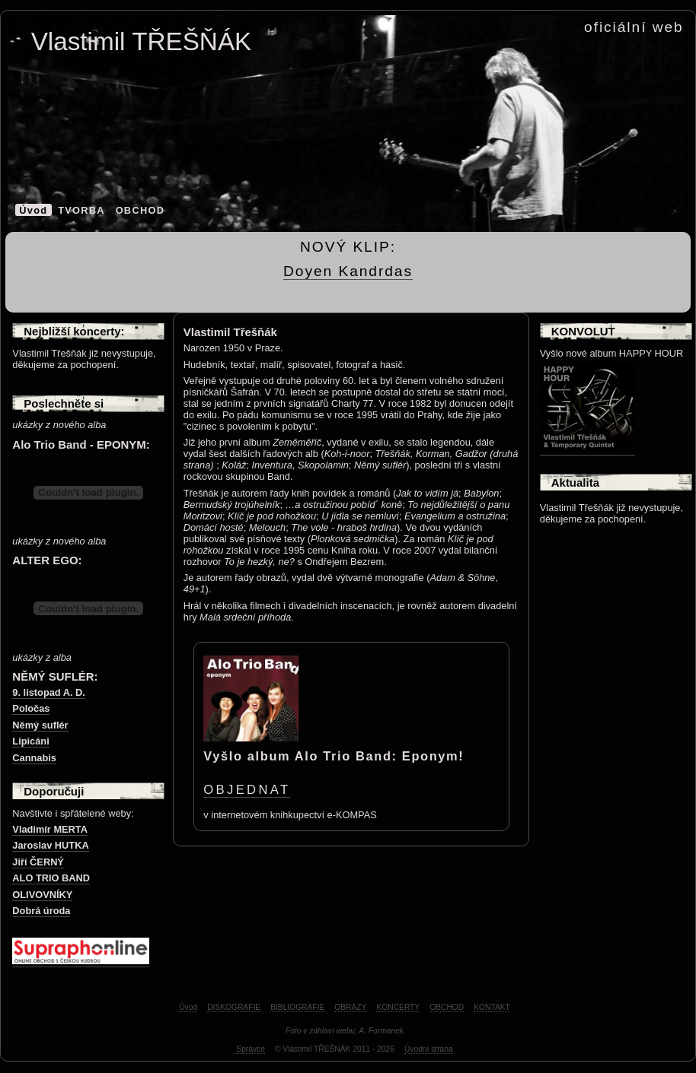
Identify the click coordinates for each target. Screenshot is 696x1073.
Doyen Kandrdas (348, 271)
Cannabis (34, 757)
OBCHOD (140, 210)
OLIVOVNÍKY (42, 894)
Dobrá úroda (41, 910)
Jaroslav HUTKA (50, 845)
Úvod (33, 210)
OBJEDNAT (246, 790)
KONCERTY (398, 1007)
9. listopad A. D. (48, 692)
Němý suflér (40, 725)
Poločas (30, 708)
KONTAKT (492, 1007)
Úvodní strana (428, 1049)
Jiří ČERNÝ (38, 862)
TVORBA (81, 210)
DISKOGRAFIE (233, 1007)
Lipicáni (30, 741)
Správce (250, 1049)
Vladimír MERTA (50, 829)
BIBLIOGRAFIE (297, 1007)
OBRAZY (350, 1007)
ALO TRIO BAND (51, 878)
